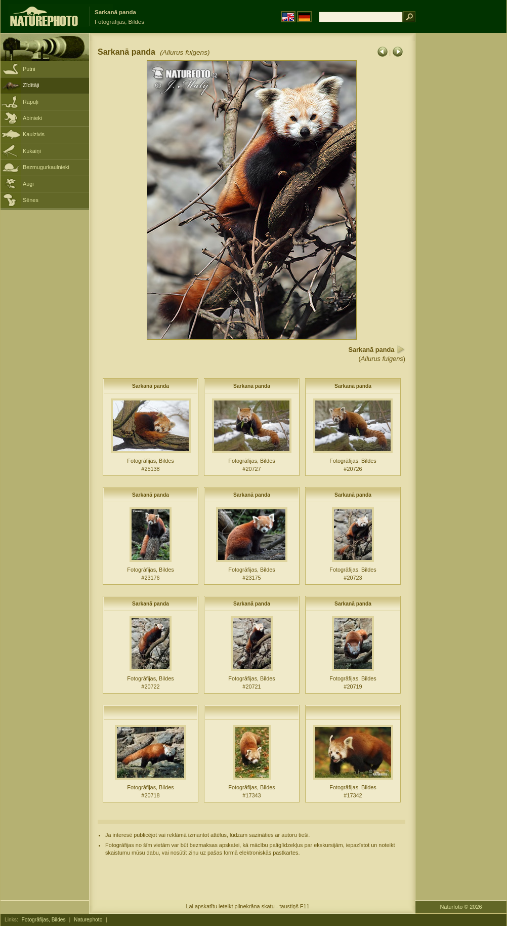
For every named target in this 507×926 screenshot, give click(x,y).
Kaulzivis (34, 134)
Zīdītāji (31, 85)
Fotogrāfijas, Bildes (44, 919)
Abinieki (32, 118)
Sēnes (30, 200)
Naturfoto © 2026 (461, 907)
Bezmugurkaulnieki (46, 167)
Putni (29, 69)
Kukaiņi (32, 151)
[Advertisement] (460, 195)
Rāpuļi (30, 102)
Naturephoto (88, 919)
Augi (28, 184)
